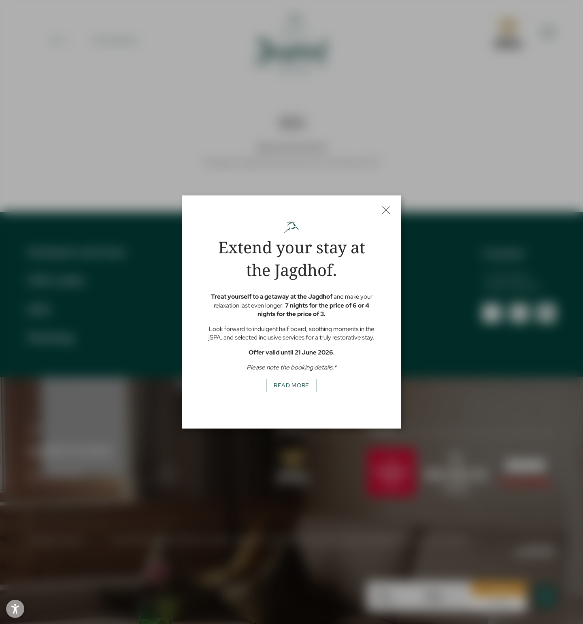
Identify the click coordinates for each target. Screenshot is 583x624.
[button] (15, 609)
